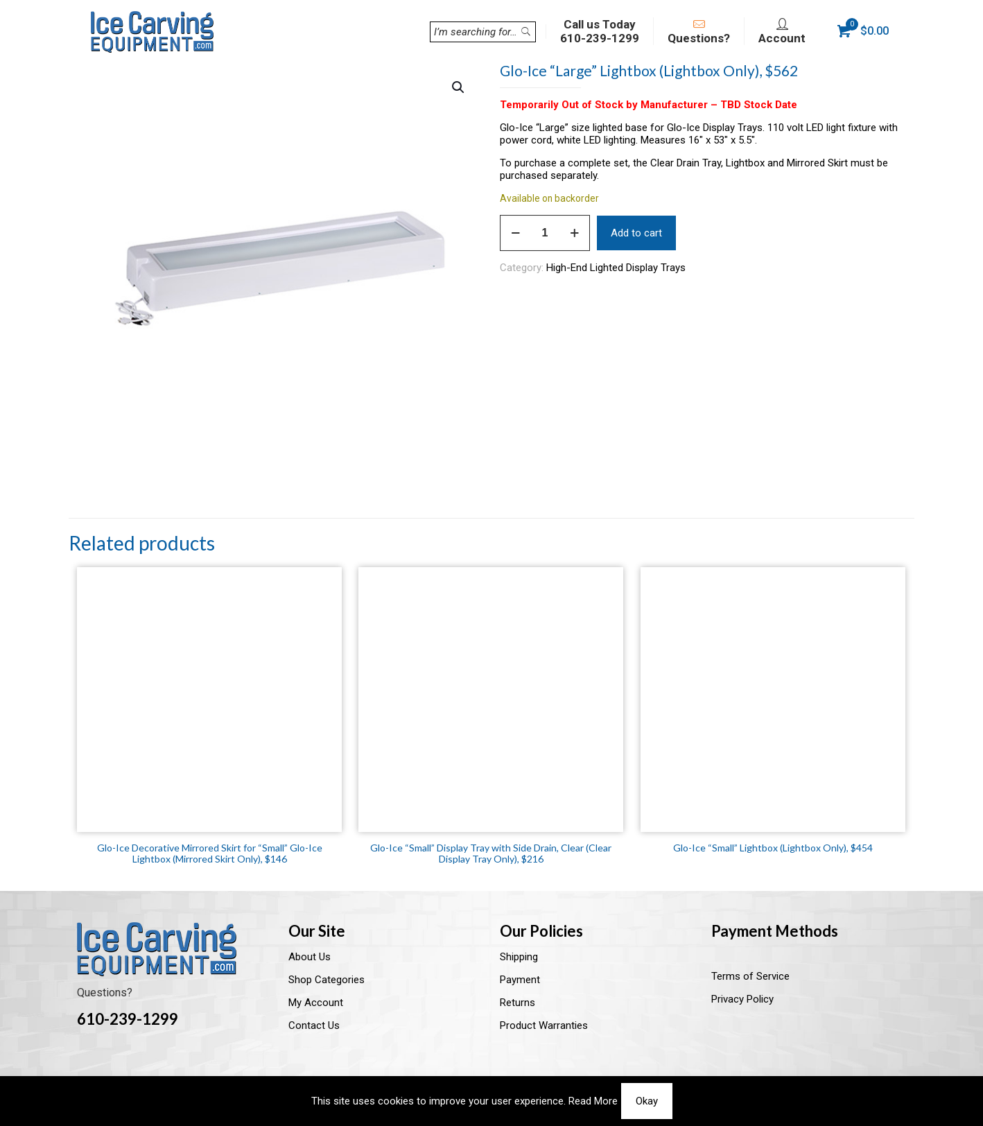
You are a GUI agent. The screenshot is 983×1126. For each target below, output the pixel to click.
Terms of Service (750, 976)
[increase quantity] (574, 233)
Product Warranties (544, 1025)
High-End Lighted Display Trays (616, 267)
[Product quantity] (545, 233)
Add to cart (636, 233)
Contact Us (314, 1025)
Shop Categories (326, 979)
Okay (647, 1101)
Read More (593, 1101)
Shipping (519, 957)
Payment (520, 979)
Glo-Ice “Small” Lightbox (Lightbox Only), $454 (773, 848)
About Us (309, 957)
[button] (459, 87)
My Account (315, 1002)
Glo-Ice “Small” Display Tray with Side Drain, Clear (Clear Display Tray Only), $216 (490, 853)
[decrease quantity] (515, 233)
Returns (517, 1002)
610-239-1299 (127, 1019)
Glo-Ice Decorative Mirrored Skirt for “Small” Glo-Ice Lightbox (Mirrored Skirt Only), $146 (209, 853)
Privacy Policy (742, 999)
